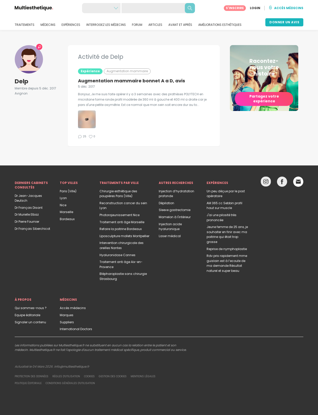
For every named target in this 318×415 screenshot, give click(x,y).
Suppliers (67, 322)
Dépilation (166, 203)
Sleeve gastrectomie (174, 210)
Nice (63, 205)
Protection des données (31, 376)
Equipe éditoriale (27, 315)
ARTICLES (155, 25)
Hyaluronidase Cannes (117, 255)
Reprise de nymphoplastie (227, 249)
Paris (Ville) (68, 191)
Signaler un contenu (30, 322)
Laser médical (170, 236)
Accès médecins (73, 308)
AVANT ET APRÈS (180, 25)
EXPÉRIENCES (71, 25)
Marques (66, 315)
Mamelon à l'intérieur (175, 217)
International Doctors (76, 329)
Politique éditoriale (28, 383)
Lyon (63, 198)
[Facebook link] (282, 183)
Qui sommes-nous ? (31, 308)
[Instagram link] (266, 183)
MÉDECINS (48, 25)
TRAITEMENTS (24, 25)
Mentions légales (143, 376)
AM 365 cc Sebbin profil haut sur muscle (224, 205)
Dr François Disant (29, 207)
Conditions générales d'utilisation (70, 383)
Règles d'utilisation (66, 376)
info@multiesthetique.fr (71, 366)
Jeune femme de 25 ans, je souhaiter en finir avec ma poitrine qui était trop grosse (227, 234)
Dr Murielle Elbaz (27, 214)
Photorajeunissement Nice (120, 215)
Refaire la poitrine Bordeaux (121, 229)
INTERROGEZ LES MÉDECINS (106, 25)
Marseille (66, 212)
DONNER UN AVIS (284, 22)
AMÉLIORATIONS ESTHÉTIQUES (220, 25)
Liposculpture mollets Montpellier (124, 236)
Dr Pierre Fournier (27, 221)
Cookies (89, 376)
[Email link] (298, 182)
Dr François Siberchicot (32, 229)
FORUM (137, 25)
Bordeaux (67, 219)
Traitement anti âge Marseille (122, 222)
